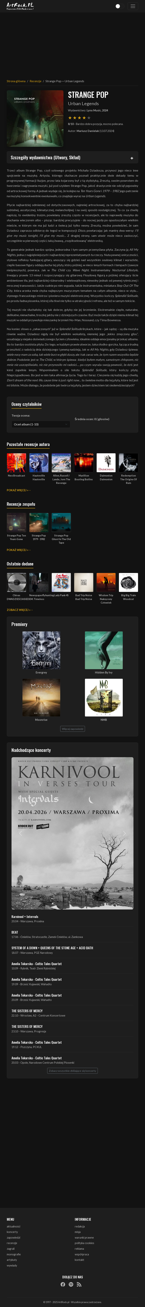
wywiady (12, 1265)
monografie (14, 1254)
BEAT (15, 932)
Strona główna (16, 81)
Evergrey (41, 672)
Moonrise (41, 719)
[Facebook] (63, 1284)
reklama (79, 1248)
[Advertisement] (72, 43)
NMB (104, 719)
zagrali (11, 1248)
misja (78, 1231)
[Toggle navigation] (133, 6)
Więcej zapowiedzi (72, 728)
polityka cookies (84, 1243)
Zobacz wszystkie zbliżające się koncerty (72, 1070)
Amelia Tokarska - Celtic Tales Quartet (37, 963)
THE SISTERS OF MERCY (27, 1010)
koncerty (12, 1231)
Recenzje (35, 81)
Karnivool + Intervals (25, 916)
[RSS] (79, 1284)
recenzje (12, 1243)
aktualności (13, 1226)
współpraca (82, 1254)
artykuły (12, 1259)
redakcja (80, 1226)
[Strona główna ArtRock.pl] (20, 6)
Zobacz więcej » (18, 609)
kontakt (79, 1259)
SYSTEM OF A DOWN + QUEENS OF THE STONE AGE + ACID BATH (52, 947)
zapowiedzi (13, 1237)
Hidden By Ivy (104, 672)
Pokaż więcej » (17, 490)
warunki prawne (84, 1237)
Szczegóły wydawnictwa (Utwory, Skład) (45, 157)
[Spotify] (71, 1284)
